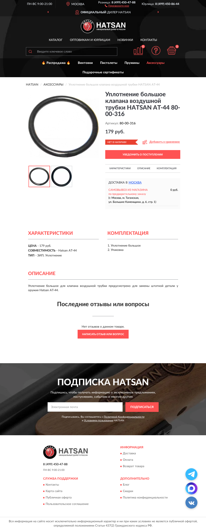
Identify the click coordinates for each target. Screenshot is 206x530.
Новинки (125, 40)
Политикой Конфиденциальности (124, 417)
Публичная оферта (59, 497)
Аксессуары (155, 63)
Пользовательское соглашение (67, 504)
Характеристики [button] (120, 168)
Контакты (148, 40)
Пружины (132, 63)
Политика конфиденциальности (145, 497)
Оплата (128, 460)
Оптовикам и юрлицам (90, 40)
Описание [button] (143, 168)
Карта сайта (54, 491)
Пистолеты (108, 63)
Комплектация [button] (166, 168)
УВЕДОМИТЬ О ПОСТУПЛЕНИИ (143, 154)
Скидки (128, 491)
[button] (117, 5)
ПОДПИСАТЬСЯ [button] (142, 407)
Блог (126, 484)
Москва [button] (135, 182)
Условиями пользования (98, 420)
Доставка (129, 453)
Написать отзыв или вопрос (103, 334)
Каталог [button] (56, 40)
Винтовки (85, 63)
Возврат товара (133, 466)
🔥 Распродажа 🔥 (56, 63)
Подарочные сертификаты (103, 72)
